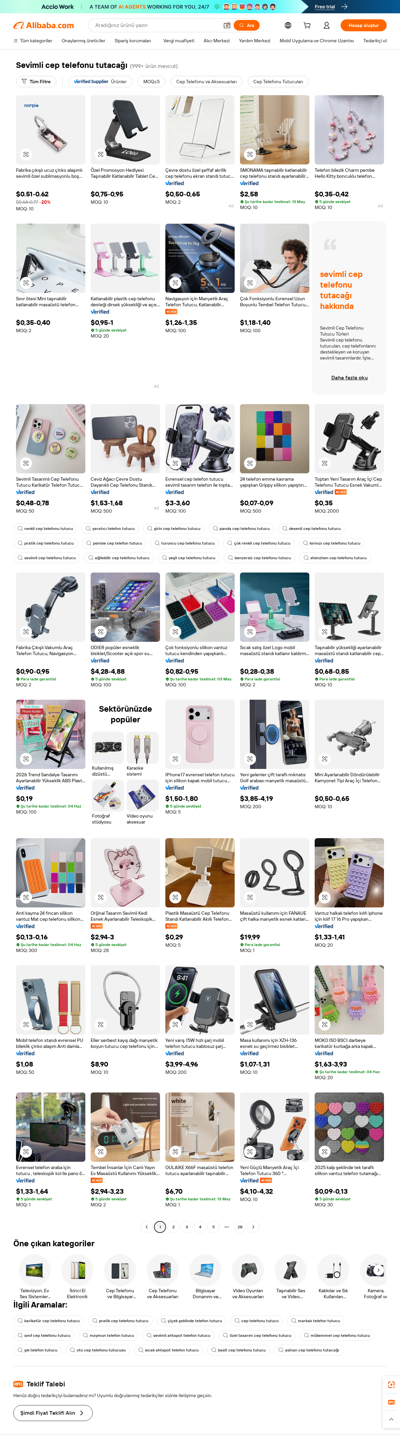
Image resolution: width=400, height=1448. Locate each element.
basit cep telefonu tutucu (238, 1350)
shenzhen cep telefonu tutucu (335, 558)
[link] (391, 1384)
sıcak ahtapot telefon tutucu (168, 1350)
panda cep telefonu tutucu (241, 528)
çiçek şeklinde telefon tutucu (191, 1321)
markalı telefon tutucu (315, 1321)
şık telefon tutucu (37, 1350)
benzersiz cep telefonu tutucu (259, 558)
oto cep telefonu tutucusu (98, 1350)
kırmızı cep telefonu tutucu (331, 543)
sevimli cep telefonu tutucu (47, 558)
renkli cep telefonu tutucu (45, 528)
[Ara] (247, 25)
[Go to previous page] (147, 1227)
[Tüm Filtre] (36, 81)
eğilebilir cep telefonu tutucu (118, 558)
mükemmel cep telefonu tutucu (337, 1335)
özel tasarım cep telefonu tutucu (257, 1335)
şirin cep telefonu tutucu (173, 528)
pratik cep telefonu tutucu (46, 543)
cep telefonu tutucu (257, 1321)
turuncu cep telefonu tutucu (185, 543)
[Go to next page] (253, 1227)
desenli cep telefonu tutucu (311, 528)
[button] (227, 25)
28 (240, 1227)
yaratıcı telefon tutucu (110, 528)
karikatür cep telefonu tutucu (49, 1321)
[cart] (308, 26)
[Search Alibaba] (156, 25)
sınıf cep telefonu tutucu (44, 1335)
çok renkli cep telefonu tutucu (258, 543)
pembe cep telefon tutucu (114, 543)
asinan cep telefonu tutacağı (308, 1350)
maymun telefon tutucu (108, 1335)
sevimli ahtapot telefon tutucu (178, 1335)
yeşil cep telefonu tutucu (188, 558)
